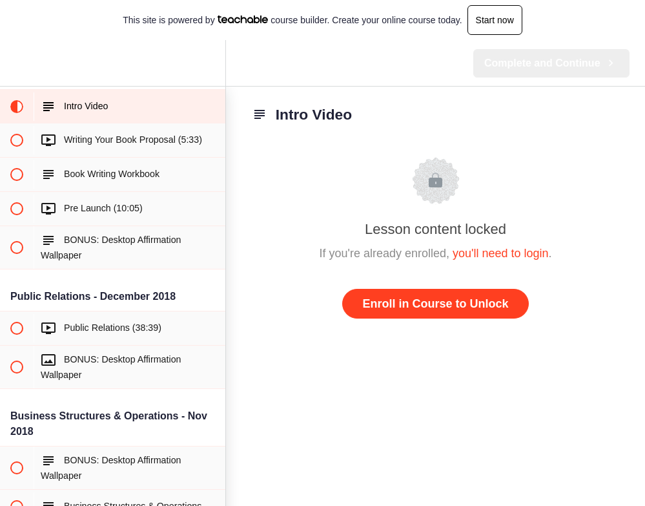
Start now (495, 20)
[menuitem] (209, 63)
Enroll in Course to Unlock (435, 303)
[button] (16, 63)
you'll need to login (501, 253)
